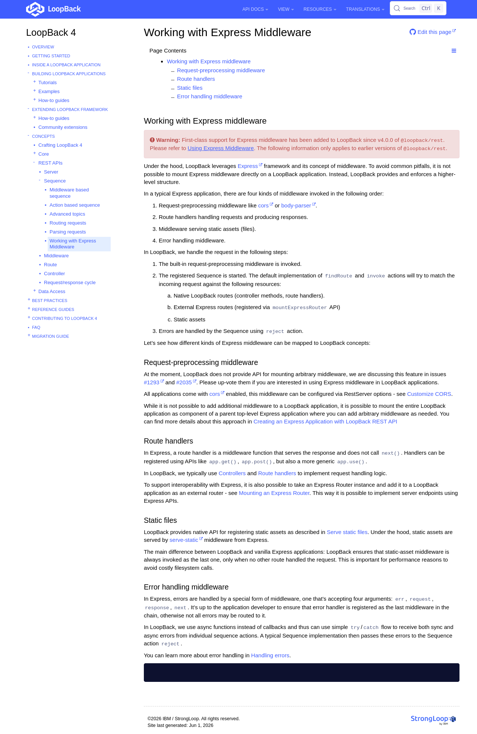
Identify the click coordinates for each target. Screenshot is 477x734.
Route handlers (196, 79)
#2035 (184, 382)
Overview (43, 47)
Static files (189, 88)
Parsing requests (68, 232)
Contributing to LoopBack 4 (64, 318)
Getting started (51, 56)
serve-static (184, 540)
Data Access (51, 291)
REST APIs (50, 163)
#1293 (151, 382)
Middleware (56, 255)
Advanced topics (67, 214)
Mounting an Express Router (274, 493)
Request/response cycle (70, 282)
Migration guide (50, 336)
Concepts (43, 136)
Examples (49, 91)
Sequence (55, 181)
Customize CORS (429, 394)
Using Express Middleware (221, 148)
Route (50, 264)
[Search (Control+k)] (418, 8)
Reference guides (53, 309)
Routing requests (68, 223)
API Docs (255, 9)
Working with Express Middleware (73, 244)
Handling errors (270, 655)
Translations (365, 9)
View (286, 9)
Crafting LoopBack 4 (60, 145)
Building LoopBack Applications (68, 74)
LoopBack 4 (51, 32)
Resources (320, 9)
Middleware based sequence (69, 193)
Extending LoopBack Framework (70, 109)
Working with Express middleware (209, 61)
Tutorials (47, 82)
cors (263, 205)
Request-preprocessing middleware (221, 70)
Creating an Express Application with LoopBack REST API (325, 421)
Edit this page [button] (430, 32)
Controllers (232, 473)
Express (248, 166)
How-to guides (53, 100)
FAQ (36, 327)
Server (51, 172)
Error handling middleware (209, 96)
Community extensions (63, 127)
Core (43, 154)
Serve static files (347, 532)
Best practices (49, 300)
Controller (54, 273)
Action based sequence (75, 205)
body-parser (296, 205)
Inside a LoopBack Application (66, 65)
